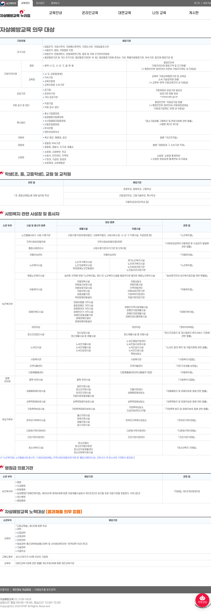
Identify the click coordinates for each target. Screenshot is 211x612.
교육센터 (25, 3)
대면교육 (124, 13)
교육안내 (55, 13)
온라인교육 (90, 13)
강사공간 (40, 3)
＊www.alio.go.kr (169, 96)
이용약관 (4, 589)
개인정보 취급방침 (21, 589)
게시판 (194, 13)
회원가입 (207, 3)
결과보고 (55, 3)
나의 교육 (159, 13)
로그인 (197, 3)
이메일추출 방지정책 (45, 589)
